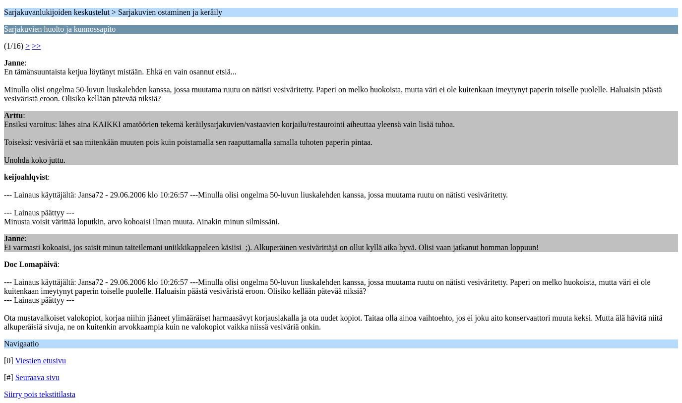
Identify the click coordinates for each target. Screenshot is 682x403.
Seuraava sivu (37, 377)
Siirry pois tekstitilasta (39, 394)
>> (36, 46)
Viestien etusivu (40, 360)
